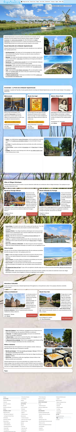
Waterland (8, 57)
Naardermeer (8, 62)
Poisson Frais (9, 354)
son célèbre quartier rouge (36, 150)
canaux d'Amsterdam (23, 139)
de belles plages (14, 71)
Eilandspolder (9, 65)
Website (55, 123)
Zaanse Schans (9, 226)
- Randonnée (23, 430)
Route (40, 404)
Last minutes (24, 402)
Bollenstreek (59, 400)
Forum (40, 409)
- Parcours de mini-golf (26, 419)
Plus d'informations (20, 127)
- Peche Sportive (42, 397)
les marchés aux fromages (26, 351)
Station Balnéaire (7, 400)
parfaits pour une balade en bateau (20, 141)
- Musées (23, 409)
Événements (47, 1)
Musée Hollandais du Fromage (48, 190)
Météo (60, 1)
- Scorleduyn (23, 398)
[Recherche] (63, 2)
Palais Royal (34, 147)
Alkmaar (28, 201)
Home (4, 397)
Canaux (7, 139)
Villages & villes (24, 421)
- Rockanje (58, 412)
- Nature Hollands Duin (61, 402)
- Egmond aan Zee (43, 419)
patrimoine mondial (22, 333)
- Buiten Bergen (6, 423)
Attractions (23, 416)
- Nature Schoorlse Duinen (44, 414)
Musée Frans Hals (44, 292)
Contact (58, 419)
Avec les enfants (7, 404)
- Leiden (58, 398)
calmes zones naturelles (17, 40)
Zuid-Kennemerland (10, 52)
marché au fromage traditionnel (31, 235)
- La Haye (58, 409)
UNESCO (16, 333)
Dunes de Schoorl (7, 407)
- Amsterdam (41, 426)
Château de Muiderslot (10, 292)
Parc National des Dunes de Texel (13, 267)
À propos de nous (60, 416)
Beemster (9, 333)
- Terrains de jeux (24, 417)
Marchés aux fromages (11, 351)
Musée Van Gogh (33, 96)
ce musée (27, 330)
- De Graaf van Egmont (8, 414)
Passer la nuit (32, 1)
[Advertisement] (38, 82)
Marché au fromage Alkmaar (12, 190)
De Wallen (8, 150)
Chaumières (6, 421)
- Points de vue (24, 414)
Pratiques (53, 1)
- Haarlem (41, 428)
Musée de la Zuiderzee (11, 330)
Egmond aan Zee (34, 256)
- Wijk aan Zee (42, 423)
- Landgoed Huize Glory (8, 416)
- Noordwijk (58, 404)
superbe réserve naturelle (19, 62)
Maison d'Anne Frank (57, 96)
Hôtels (22, 400)
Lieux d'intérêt (24, 407)
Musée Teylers (33, 240)
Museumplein (12, 114)
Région (57, 1)
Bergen (4, 405)
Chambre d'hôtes (7, 419)
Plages (37, 1)
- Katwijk (58, 405)
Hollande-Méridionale (61, 397)
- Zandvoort (41, 430)
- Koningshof (6, 430)
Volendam (8, 231)
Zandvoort (8, 258)
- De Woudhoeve (7, 424)
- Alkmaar (41, 417)
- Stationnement (42, 405)
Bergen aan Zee (26, 1)
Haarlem (7, 239)
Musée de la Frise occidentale (13, 340)
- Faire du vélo (24, 428)
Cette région (20, 58)
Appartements (6, 412)
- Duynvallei (5, 428)
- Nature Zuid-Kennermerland (45, 424)
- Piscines (23, 426)
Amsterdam (6, 90)
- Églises (23, 412)
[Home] (22, 2)
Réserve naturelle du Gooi (12, 75)
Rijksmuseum (8, 96)
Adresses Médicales (43, 407)
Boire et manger (42, 398)
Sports (22, 424)
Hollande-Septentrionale (44, 412)
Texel (7, 70)
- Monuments (24, 410)
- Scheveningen (59, 407)
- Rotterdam (58, 411)
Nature (22, 423)
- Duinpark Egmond (7, 426)
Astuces (5, 402)
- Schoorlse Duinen (25, 397)
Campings (5, 417)
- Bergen (40, 416)
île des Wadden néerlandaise (22, 70)
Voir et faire (42, 1)
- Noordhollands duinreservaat (45, 421)
